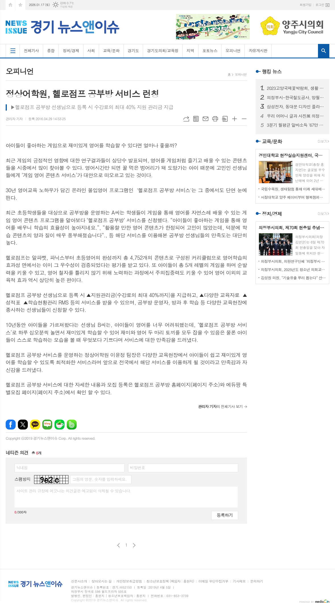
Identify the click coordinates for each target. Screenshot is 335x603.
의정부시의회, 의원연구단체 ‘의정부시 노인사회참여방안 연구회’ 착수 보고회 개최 (293, 261)
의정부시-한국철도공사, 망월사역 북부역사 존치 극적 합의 (296, 97)
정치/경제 (71, 50)
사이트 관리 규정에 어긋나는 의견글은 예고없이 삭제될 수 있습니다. (73, 491)
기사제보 (239, 581)
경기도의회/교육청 (162, 50)
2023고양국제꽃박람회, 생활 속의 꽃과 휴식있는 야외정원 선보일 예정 (296, 88)
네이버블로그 (47, 424)
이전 (118, 545)
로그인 (319, 5)
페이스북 (11, 424)
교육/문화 (111, 50)
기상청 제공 (66, 7)
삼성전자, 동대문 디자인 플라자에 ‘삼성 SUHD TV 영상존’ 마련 (296, 106)
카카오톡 (35, 424)
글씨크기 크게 (234, 119)
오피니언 (232, 50)
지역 (190, 50)
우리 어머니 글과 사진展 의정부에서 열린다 (296, 116)
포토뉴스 (209, 50)
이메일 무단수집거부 (213, 581)
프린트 (215, 119)
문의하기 (256, 581)
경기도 (133, 50)
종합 (51, 50)
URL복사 (186, 119)
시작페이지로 (10, 5)
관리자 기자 (14, 118)
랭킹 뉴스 (272, 71)
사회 (91, 50)
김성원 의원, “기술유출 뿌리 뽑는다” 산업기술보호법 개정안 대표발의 (293, 277)
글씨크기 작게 (244, 119)
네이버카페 (59, 424)
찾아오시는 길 (101, 581)
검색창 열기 (323, 51)
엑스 (23, 424)
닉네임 (22, 467)
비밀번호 (137, 467)
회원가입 (305, 5)
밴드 (72, 424)
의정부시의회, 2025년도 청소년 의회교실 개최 (293, 269)
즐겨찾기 (20, 5)
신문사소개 (79, 581)
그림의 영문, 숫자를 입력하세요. (99, 479)
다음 (134, 545)
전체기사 (31, 50)
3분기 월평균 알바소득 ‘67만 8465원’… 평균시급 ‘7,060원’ (296, 125)
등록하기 (225, 515)
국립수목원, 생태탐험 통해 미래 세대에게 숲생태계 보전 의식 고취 (293, 189)
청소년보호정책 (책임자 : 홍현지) (170, 581)
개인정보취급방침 (129, 581)
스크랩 (225, 119)
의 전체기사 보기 (220, 406)
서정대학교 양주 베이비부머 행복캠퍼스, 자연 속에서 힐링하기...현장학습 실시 (293, 197)
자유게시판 (258, 50)
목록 (196, 119)
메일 (205, 119)
